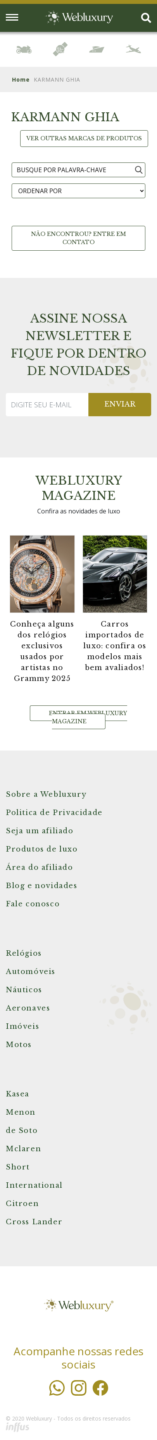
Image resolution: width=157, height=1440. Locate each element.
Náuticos (24, 990)
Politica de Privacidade (54, 812)
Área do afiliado (39, 867)
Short (18, 1167)
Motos (19, 1044)
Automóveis (30, 971)
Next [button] (148, 49)
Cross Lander (34, 1222)
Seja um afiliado (40, 831)
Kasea (17, 1094)
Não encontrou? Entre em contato (78, 238)
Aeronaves (28, 1008)
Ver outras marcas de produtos (84, 138)
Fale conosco (33, 904)
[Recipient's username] (47, 404)
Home (21, 79)
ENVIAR (119, 404)
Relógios (24, 953)
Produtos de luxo (42, 849)
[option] (24, 49)
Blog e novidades (42, 885)
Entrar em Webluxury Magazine (88, 717)
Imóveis (22, 1026)
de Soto (22, 1130)
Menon (21, 1112)
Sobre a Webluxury (46, 794)
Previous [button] (9, 51)
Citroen (22, 1203)
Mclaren (23, 1149)
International (34, 1185)
